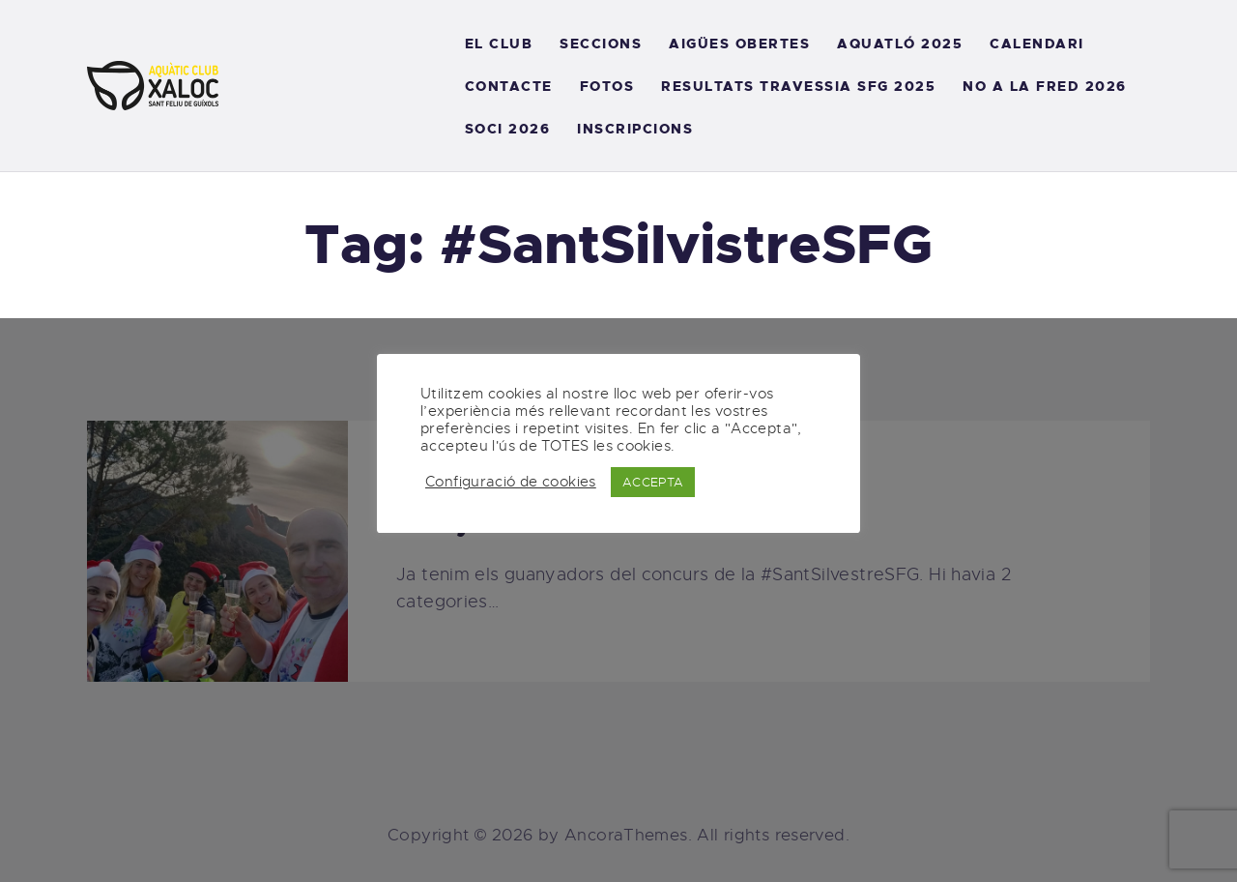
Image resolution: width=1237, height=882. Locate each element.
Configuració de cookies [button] (510, 481)
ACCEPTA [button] (653, 482)
